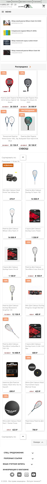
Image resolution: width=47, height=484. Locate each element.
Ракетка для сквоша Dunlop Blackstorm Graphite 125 (10, 307)
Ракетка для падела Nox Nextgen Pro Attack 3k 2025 (28, 100)
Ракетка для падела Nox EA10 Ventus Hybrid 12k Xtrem (10, 100)
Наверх (38, 442)
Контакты (15, 2)
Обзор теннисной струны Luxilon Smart (24, 41)
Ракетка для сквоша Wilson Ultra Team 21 (10, 229)
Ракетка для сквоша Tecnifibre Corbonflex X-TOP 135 (11, 346)
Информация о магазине (16, 469)
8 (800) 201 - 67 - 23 (8, 4)
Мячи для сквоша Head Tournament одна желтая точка (34, 384)
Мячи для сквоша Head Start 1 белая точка (12, 422)
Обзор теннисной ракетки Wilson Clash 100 (25, 51)
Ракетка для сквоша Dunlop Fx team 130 (33, 191)
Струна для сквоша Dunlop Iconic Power (33, 229)
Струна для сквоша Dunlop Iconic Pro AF (10, 268)
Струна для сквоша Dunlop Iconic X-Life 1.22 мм (34, 346)
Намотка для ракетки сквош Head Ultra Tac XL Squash (12, 384)
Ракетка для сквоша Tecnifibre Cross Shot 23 (34, 268)
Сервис (8, 2)
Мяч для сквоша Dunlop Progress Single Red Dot (34, 306)
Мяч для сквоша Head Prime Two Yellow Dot (11, 191)
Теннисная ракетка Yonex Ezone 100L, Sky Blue (10, 138)
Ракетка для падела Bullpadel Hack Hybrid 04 (28, 137)
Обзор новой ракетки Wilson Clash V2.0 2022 (26, 21)
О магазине (37, 2)
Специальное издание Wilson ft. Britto (24, 31)
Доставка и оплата (26, 2)
